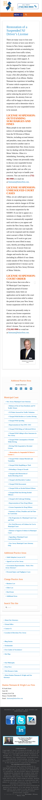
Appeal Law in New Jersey (14, 561)
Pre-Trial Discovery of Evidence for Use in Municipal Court (22, 525)
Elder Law (9, 588)
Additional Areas (11, 596)
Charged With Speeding (16, 420)
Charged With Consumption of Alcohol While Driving (21, 441)
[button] (18, 14)
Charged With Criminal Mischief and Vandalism (20, 460)
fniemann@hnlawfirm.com (18, 182)
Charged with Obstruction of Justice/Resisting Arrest (17, 475)
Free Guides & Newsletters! (13, 650)
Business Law (10, 583)
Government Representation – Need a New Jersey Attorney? (19, 567)
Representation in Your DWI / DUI (19, 425)
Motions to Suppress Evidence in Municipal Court (22, 532)
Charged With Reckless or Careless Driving (22, 416)
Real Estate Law (31, 709)
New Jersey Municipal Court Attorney (18, 402)
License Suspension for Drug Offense (20, 507)
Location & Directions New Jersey (15, 633)
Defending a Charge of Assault (18, 469)
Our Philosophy (9, 663)
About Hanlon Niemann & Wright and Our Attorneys (18, 676)
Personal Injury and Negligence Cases (18, 572)
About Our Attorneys (11, 620)
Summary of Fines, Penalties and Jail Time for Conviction (22, 512)
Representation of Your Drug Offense (20, 503)
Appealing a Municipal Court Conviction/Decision (18, 538)
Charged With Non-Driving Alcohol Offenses (20, 494)
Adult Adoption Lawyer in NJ (15, 557)
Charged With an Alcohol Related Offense (22, 488)
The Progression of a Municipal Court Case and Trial (22, 519)
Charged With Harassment (17, 484)
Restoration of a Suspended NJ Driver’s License (21, 453)
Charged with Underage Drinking (19, 499)
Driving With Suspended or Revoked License (20, 447)
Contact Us (8, 628)
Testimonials (8, 645)
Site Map (7, 654)
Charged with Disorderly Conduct (19, 480)
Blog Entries (8, 641)
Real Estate (9, 592)
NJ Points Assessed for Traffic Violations (21, 412)
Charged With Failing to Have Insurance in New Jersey (22, 434)
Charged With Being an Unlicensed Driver (22, 429)
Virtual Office (8, 624)
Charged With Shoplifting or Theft (19, 465)
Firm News (8, 667)
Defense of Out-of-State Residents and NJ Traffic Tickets (21, 407)
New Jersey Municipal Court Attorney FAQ (20, 544)
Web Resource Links (11, 671)
